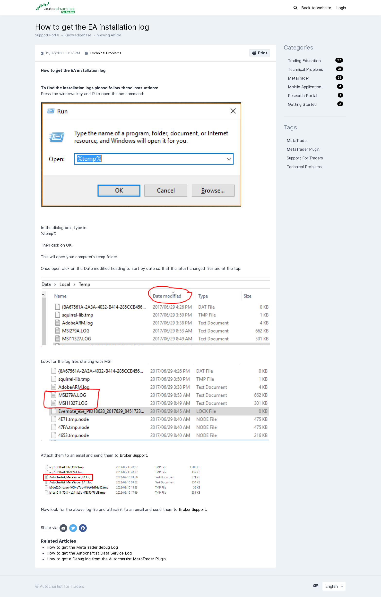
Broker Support (133, 455)
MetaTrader (297, 140)
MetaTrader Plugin (303, 149)
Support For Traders (305, 158)
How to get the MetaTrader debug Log (82, 547)
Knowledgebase (78, 35)
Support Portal (47, 35)
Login (341, 7)
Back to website (316, 7)
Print (259, 52)
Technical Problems (105, 53)
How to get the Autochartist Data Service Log (89, 553)
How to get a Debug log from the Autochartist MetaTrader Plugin (106, 558)
